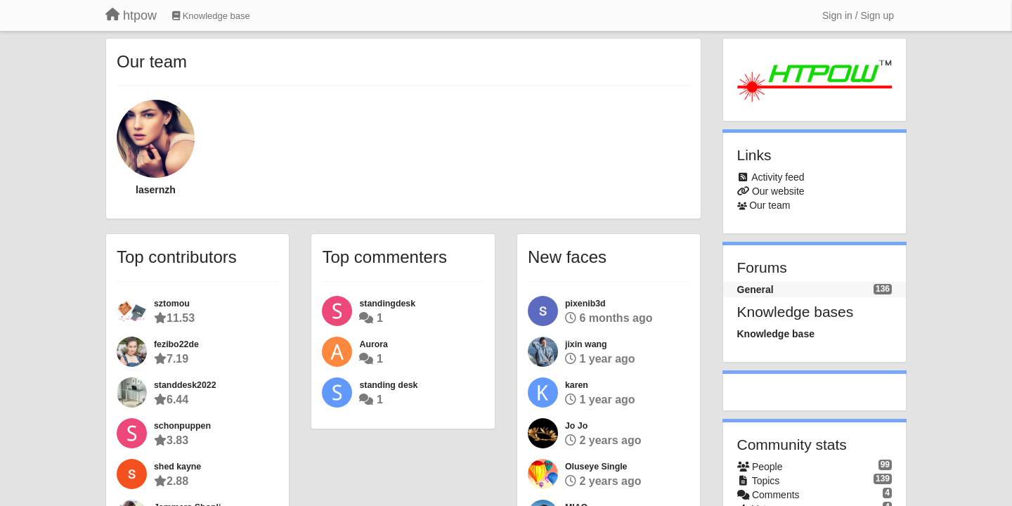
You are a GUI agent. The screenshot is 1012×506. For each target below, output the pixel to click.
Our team (769, 205)
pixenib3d (585, 304)
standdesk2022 (185, 385)
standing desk (388, 385)
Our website (778, 191)
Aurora (373, 344)
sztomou (172, 304)
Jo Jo (576, 426)
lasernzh (156, 189)
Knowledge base (776, 333)
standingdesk (387, 304)
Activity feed (777, 177)
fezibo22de (176, 344)
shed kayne (177, 467)
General (755, 289)
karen (576, 385)
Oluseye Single (596, 467)
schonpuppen (182, 426)
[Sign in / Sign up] (858, 15)
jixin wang (586, 344)
